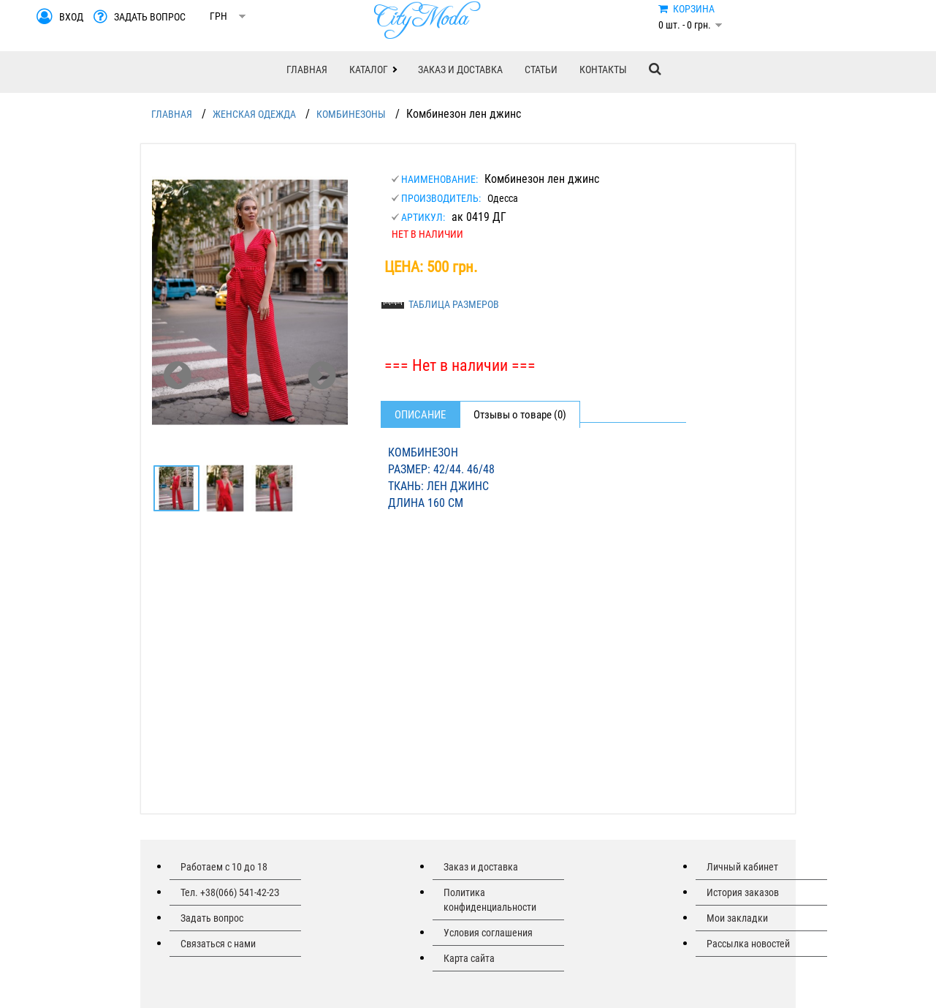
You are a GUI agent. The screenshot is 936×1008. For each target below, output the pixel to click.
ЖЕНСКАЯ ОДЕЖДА (254, 114)
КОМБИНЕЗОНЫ (351, 114)
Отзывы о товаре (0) (519, 414)
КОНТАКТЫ (603, 69)
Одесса (502, 198)
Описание (420, 414)
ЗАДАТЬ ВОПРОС (150, 17)
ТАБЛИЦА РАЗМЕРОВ (453, 304)
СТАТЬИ (541, 69)
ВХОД (71, 17)
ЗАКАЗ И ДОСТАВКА (460, 69)
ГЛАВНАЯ (306, 69)
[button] (372, 69)
